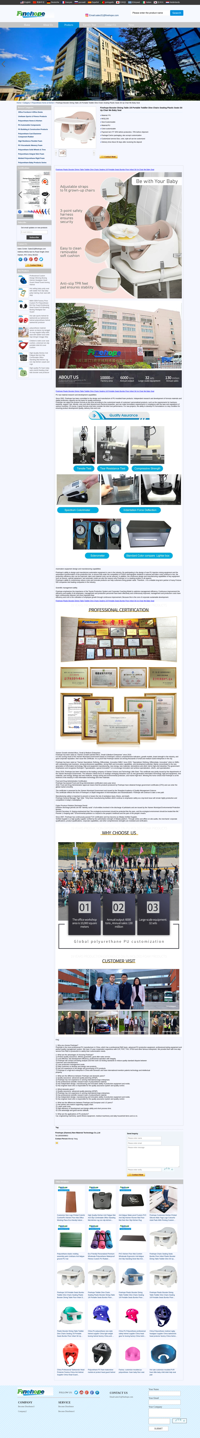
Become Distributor (66, 1406)
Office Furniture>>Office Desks (30, 112)
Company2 (22, 1411)
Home (27, 24)
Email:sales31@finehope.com (104, 15)
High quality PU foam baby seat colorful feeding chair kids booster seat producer (39, 370)
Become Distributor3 (26, 1406)
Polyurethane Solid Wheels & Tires (32, 150)
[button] (197, 64)
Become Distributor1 (66, 1411)
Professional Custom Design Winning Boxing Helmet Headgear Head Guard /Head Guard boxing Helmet (40, 280)
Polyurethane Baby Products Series (32, 163)
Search (176, 12)
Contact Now (34, 265)
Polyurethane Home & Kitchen (43, 103)
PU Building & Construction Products (33, 129)
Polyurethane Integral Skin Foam (31, 154)
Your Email (154, 1398)
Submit (158, 1428)
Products (68, 24)
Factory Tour (89, 24)
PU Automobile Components (29, 125)
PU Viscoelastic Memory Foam (30, 145)
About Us (48, 24)
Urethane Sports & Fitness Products (32, 116)
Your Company (155, 1407)
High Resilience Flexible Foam (30, 141)
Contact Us (110, 24)
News (131, 24)
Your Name (154, 1389)
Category (26, 103)
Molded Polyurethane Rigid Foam (31, 158)
